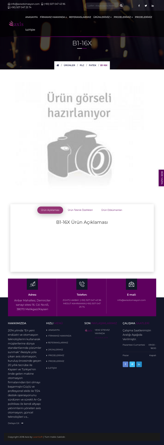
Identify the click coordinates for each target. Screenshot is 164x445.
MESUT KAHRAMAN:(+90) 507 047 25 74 (82, 305)
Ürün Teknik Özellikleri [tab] (80, 210)
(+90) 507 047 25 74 (20, 7)
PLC (82, 65)
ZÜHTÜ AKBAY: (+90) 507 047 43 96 (82, 300)
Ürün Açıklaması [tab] (50, 210)
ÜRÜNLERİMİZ (102, 17)
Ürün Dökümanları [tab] (111, 210)
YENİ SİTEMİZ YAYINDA (102, 331)
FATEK (92, 65)
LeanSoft (38, 436)
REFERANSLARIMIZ (80, 17)
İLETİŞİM (30, 29)
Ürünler (69, 65)
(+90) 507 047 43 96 (53, 4)
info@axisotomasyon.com (24, 4)
